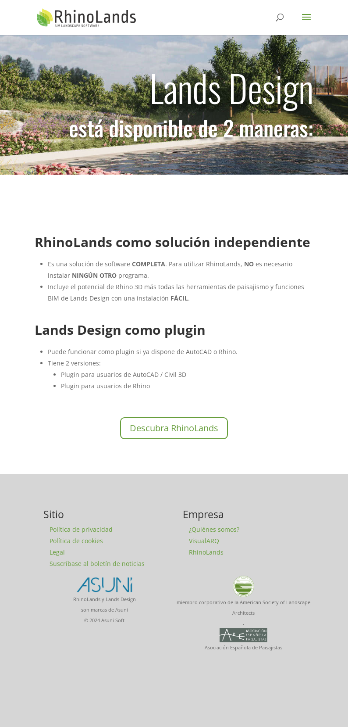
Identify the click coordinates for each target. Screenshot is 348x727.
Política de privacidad (81, 529)
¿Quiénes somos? (214, 529)
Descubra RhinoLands (174, 428)
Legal (57, 552)
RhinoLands (206, 552)
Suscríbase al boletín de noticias (97, 563)
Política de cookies (76, 541)
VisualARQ (204, 541)
